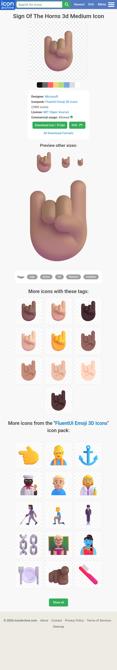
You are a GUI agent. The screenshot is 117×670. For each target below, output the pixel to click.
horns (46, 276)
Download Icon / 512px (50, 125)
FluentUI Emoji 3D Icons (61, 102)
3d (59, 276)
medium (91, 276)
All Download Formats (58, 133)
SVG (91, 4)
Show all (58, 602)
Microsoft (51, 96)
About (44, 620)
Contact (56, 620)
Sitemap (58, 626)
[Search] (66, 4)
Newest (79, 4)
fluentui (73, 276)
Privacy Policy (74, 620)
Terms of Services (99, 620)
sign (32, 276)
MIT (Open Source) (56, 112)
